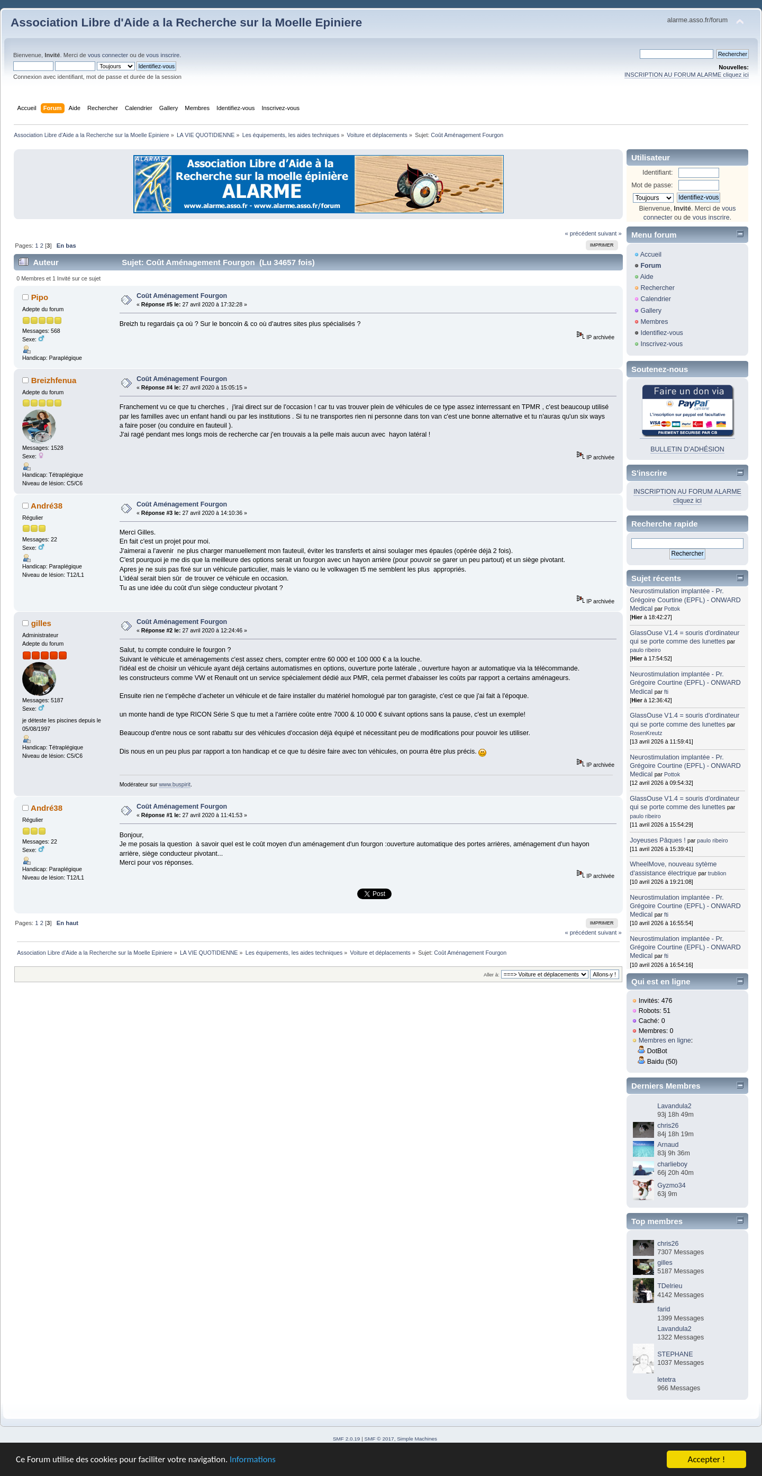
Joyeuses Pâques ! (657, 840)
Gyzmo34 (671, 1185)
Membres (654, 321)
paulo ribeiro (645, 650)
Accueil (650, 254)
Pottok (672, 608)
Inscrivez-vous (661, 344)
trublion (717, 873)
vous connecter (108, 55)
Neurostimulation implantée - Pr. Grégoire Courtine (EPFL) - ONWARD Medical (685, 599)
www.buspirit (174, 784)
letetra (666, 1379)
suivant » (610, 233)
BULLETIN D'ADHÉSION (687, 449)
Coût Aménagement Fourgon (182, 296)
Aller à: (492, 974)
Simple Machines (417, 1439)
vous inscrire (162, 55)
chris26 (667, 1125)
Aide (647, 276)
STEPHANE (675, 1354)
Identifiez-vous (661, 333)
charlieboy (672, 1164)
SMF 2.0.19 (346, 1439)
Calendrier (655, 299)
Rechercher (657, 288)
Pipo (39, 297)
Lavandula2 (674, 1106)
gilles (41, 623)
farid (663, 1309)
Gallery (650, 310)
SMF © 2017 (379, 1439)
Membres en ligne (665, 1040)
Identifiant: (657, 172)
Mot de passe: (652, 185)
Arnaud (667, 1144)
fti (666, 692)
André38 (46, 505)
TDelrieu (669, 1286)
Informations (256, 1459)
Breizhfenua (54, 380)
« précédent (580, 233)
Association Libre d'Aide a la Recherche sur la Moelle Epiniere (186, 22)
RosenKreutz (646, 733)
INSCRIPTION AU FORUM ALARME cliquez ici (686, 74)
